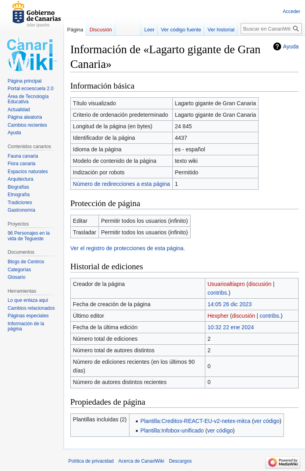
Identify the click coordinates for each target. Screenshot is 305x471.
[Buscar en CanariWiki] (271, 28)
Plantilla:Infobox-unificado (172, 430)
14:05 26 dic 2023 (229, 304)
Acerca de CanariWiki (141, 461)
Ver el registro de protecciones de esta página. (127, 248)
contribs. (217, 293)
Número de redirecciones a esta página (121, 184)
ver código (267, 421)
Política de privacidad (91, 461)
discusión (259, 284)
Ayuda (291, 46)
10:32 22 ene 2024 (230, 327)
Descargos (180, 461)
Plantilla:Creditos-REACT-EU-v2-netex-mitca (196, 421)
